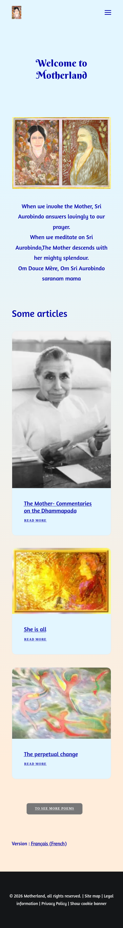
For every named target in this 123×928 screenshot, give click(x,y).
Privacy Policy (54, 903)
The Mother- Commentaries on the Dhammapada (58, 514)
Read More (35, 528)
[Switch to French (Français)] (49, 843)
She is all (35, 643)
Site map (92, 895)
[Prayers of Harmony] (16, 12)
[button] (108, 12)
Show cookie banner (88, 903)
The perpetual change (51, 776)
